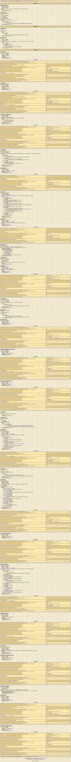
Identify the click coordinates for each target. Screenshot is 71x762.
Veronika (8, 194)
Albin (6, 212)
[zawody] (36, 756)
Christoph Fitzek (17, 756)
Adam (19, 34)
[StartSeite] (2, 756)
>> (50, 98)
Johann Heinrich (22, 426)
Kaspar (13, 262)
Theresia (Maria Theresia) (17, 153)
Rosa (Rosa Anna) (8, 490)
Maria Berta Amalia (8, 250)
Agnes (7, 55)
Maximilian (21, 475)
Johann (19, 46)
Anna (3, 139)
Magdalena (49, 70)
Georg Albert (7, 253)
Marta (6, 444)
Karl (48, 98)
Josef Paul (6, 252)
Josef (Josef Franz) (8, 499)
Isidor (20, 209)
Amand (6, 197)
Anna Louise (8, 117)
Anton (24, 61)
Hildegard (3, 370)
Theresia (24, 98)
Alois (6, 214)
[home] (25, 756)
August (6, 583)
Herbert (8, 269)
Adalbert (6, 205)
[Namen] (5, 756)
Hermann (3, 338)
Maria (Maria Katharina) (9, 501)
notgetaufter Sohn (8, 591)
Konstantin (20, 204)
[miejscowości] (32, 756)
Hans (6, 260)
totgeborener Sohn (8, 577)
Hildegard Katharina (5, 401)
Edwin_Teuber (7, 57)
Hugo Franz (14, 247)
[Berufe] (10, 756)
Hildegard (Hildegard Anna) (9, 488)
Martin (6, 7)
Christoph (15, 8)
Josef (6, 43)
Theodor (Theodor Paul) (8, 446)
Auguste (6, 472)
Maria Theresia (6, 423)
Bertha (6, 589)
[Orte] (8, 756)
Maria (6, 44)
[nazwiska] (28, 756)
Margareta (6, 497)
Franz (24, 74)
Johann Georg (20, 425)
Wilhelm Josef (19, 492)
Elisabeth (5, 21)
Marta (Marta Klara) (8, 493)
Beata (6, 155)
